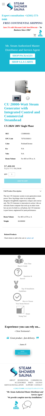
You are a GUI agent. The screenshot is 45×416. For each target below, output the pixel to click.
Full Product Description (12, 191)
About (12, 380)
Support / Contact (34, 385)
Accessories (20, 383)
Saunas (39, 383)
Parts (30, 383)
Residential (23, 380)
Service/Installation (14, 385)
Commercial (36, 380)
